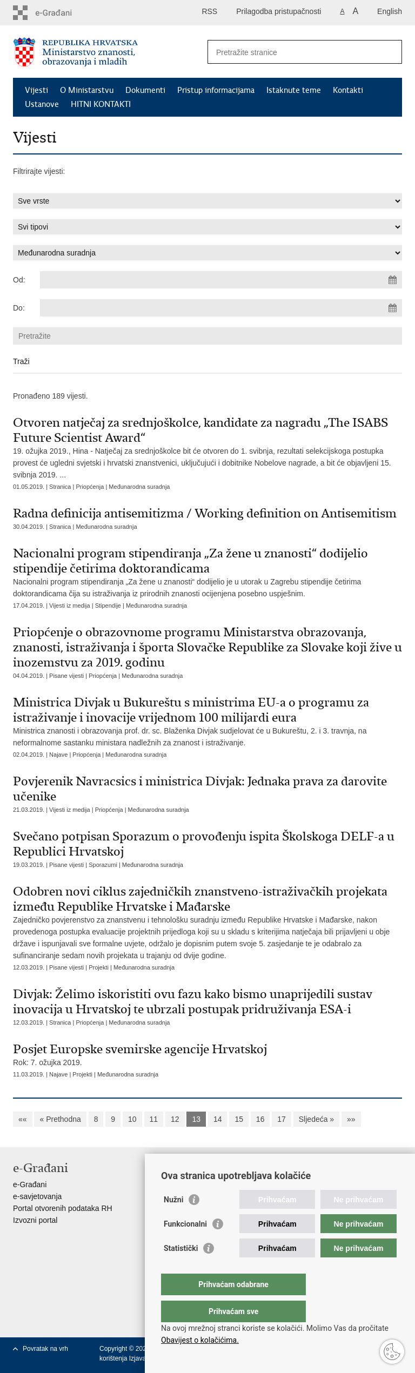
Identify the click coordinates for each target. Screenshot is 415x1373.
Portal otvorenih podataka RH (62, 1208)
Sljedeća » (316, 1119)
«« (22, 1119)
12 (175, 1119)
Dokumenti (145, 90)
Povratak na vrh (45, 1348)
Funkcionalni (185, 1245)
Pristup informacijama (216, 90)
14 (217, 1119)
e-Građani (29, 1184)
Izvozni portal (35, 1220)
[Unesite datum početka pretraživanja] (221, 279)
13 (196, 1119)
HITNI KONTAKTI (101, 104)
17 (281, 1119)
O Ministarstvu (86, 90)
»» (351, 1119)
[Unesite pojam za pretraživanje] (293, 52)
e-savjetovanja (37, 1196)
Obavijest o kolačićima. (200, 1340)
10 (132, 1119)
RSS (209, 11)
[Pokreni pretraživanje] (389, 51)
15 (239, 1119)
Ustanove (42, 104)
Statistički (181, 1270)
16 (260, 1119)
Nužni (173, 1221)
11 (154, 1119)
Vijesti (36, 90)
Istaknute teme (293, 90)
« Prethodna (60, 1119)
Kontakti (348, 90)
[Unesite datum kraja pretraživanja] (221, 308)
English (389, 11)
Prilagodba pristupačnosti (278, 11)
